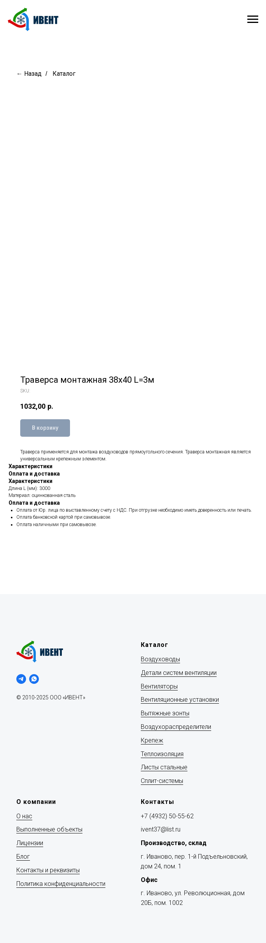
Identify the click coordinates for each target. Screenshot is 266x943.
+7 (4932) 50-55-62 (167, 816)
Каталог (63, 73)
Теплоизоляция (162, 754)
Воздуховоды (160, 659)
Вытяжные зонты (165, 713)
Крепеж (152, 740)
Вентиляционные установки (180, 699)
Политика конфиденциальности (60, 883)
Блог (23, 856)
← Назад (29, 73)
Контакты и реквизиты (48, 870)
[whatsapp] (34, 679)
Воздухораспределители (176, 726)
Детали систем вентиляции (179, 672)
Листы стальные (164, 767)
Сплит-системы (162, 780)
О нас (24, 816)
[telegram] (21, 679)
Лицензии (29, 843)
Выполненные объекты (49, 829)
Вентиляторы (159, 686)
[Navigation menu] (252, 19)
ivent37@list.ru (160, 829)
